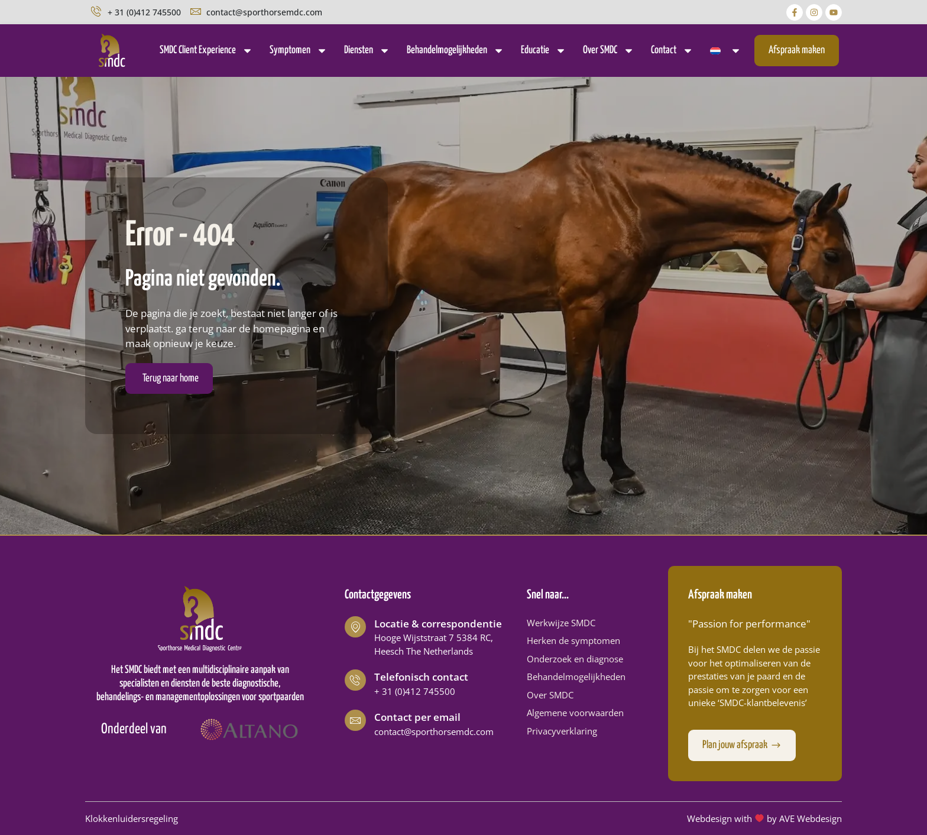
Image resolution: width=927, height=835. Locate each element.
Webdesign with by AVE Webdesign (764, 818)
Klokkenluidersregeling (131, 818)
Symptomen (299, 50)
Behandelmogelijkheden (455, 50)
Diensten (367, 50)
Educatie (543, 50)
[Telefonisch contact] (355, 680)
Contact (672, 50)
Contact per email (417, 717)
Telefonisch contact (421, 677)
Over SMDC (608, 50)
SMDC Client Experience (206, 50)
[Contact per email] (355, 720)
